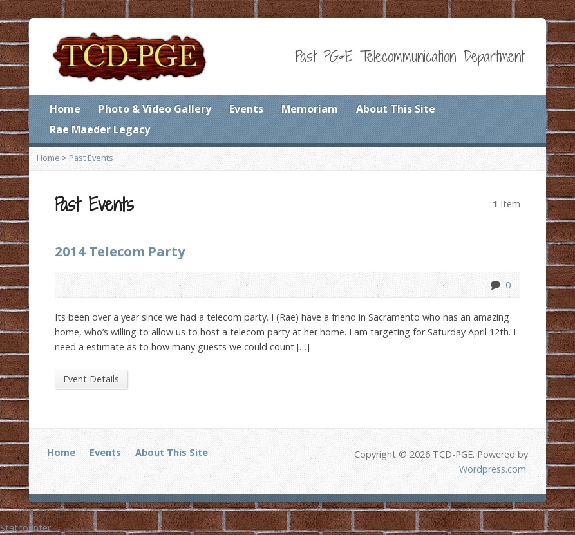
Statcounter (25, 527)
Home (65, 109)
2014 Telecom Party (120, 251)
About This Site (395, 109)
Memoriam (309, 109)
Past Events (91, 158)
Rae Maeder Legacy (100, 129)
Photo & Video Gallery (155, 109)
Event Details (91, 379)
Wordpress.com (492, 469)
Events (246, 109)
